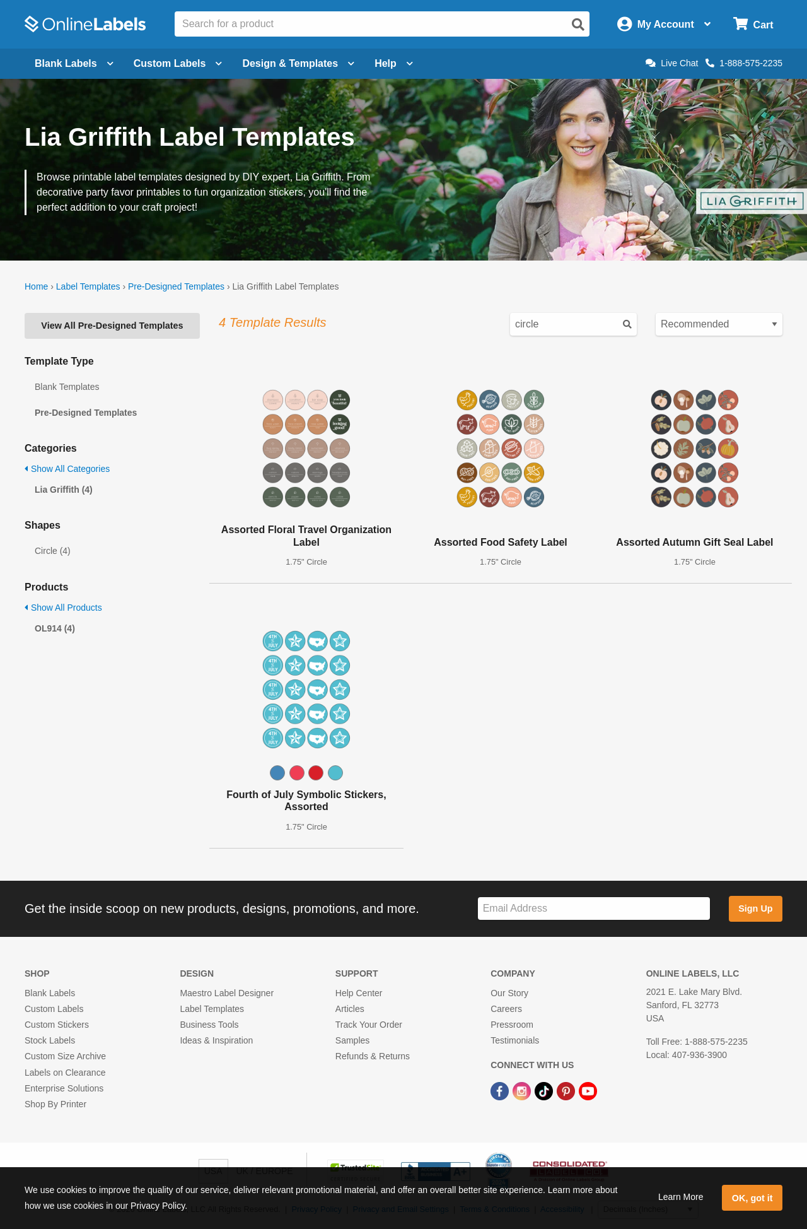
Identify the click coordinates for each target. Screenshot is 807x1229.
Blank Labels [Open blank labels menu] (74, 63)
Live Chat (672, 63)
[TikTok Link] (545, 1091)
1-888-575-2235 (743, 63)
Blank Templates (67, 387)
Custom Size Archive (65, 1056)
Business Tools (209, 1025)
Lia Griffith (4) (64, 490)
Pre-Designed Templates (176, 286)
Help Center (359, 993)
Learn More (681, 1197)
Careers (506, 1009)
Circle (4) (53, 551)
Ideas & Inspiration (216, 1040)
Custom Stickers (57, 1025)
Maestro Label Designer (227, 993)
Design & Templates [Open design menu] (298, 63)
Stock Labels (50, 1040)
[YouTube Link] (588, 1091)
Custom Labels (54, 1009)
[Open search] (578, 24)
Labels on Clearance (65, 1072)
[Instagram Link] (523, 1091)
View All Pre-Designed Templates (112, 325)
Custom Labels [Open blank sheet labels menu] (178, 63)
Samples (352, 1040)
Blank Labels (50, 993)
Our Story (509, 993)
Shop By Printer (55, 1104)
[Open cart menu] (753, 24)
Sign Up (755, 908)
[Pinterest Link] (567, 1091)
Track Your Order (368, 1025)
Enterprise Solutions (64, 1088)
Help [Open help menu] (393, 63)
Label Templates (88, 286)
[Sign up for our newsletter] (594, 908)
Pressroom (512, 1025)
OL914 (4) (55, 628)
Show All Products (63, 608)
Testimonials (515, 1040)
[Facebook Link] (501, 1091)
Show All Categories (67, 469)
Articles (349, 1009)
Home (36, 286)
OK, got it (752, 1198)
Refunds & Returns (372, 1056)
